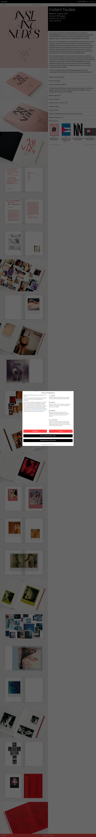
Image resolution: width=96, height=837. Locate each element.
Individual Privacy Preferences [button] (48, 440)
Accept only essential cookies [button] (48, 435)
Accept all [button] (35, 430)
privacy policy (35, 409)
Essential (52, 395)
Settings (41, 410)
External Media (54, 419)
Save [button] (60, 430)
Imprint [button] (53, 443)
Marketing (53, 410)
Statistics (52, 402)
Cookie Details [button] (44, 443)
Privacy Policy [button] (49, 443)
